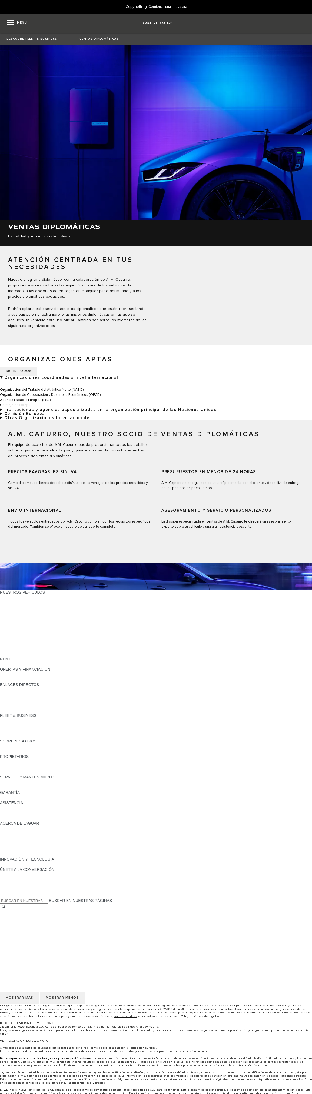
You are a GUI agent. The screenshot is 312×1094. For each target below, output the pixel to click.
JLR (3, 746)
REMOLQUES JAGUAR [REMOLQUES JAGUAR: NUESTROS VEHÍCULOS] (20, 638)
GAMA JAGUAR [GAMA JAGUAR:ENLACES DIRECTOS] (14, 690)
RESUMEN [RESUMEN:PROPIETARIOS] (9, 762)
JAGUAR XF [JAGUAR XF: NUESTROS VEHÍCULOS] (11, 623)
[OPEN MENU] (17, 23)
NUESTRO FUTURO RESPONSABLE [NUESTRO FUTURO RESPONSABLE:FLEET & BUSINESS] (33, 731)
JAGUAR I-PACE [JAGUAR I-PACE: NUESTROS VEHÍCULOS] (14, 607)
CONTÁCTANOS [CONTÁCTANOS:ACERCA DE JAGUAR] (14, 839)
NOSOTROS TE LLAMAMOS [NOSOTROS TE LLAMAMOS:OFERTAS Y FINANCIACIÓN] (25, 679)
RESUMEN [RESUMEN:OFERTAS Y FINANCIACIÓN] (9, 674)
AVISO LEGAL (12, 922)
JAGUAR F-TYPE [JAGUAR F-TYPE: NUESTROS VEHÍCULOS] (15, 613)
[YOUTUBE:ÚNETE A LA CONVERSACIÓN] (11, 885)
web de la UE (151, 1012)
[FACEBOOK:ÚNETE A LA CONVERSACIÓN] (13, 890)
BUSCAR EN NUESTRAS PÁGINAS (80, 900)
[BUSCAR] (4, 907)
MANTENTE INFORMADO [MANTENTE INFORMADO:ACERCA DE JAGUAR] (23, 844)
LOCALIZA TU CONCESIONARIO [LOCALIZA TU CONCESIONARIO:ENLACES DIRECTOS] (29, 695)
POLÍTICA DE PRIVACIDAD (24, 927)
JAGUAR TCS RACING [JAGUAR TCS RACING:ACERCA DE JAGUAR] (20, 833)
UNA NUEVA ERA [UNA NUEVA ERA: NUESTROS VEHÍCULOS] (15, 654)
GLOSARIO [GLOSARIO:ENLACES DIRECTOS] (10, 700)
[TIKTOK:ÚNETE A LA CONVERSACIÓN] (9, 880)
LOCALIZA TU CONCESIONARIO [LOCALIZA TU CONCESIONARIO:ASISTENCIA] (29, 813)
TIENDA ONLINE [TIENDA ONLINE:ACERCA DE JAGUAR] (14, 849)
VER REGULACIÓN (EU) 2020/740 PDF (25, 1040)
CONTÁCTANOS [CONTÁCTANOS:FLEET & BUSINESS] (14, 736)
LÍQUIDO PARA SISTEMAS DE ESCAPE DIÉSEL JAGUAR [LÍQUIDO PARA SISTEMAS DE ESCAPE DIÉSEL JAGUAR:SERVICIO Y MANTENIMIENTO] (51, 787)
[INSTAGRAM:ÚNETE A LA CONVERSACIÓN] (13, 874)
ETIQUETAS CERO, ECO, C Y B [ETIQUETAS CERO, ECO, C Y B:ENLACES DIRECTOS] (28, 710)
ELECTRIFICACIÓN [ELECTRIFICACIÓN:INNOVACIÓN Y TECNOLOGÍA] (17, 864)
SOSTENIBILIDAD (16, 751)
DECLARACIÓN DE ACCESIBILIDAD (32, 948)
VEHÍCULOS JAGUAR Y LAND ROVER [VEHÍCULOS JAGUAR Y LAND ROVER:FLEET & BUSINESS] (34, 726)
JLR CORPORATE (16, 938)
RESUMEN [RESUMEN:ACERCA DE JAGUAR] (9, 828)
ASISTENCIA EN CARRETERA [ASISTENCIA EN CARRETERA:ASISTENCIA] (27, 808)
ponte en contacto (126, 1016)
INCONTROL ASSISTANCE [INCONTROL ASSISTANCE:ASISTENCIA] (24, 818)
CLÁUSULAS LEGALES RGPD (27, 943)
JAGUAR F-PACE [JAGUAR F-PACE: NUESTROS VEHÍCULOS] (15, 597)
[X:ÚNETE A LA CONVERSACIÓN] (4, 895)
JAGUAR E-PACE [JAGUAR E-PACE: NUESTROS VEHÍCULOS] (15, 602)
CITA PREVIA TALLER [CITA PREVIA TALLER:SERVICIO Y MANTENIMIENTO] (19, 782)
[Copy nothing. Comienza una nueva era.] (157, 7)
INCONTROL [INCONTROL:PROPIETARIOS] (11, 767)
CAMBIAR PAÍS (13, 912)
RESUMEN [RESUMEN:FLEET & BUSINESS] (9, 720)
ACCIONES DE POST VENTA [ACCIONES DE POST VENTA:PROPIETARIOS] (26, 772)
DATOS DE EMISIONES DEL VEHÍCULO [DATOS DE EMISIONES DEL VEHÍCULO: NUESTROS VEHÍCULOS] (35, 649)
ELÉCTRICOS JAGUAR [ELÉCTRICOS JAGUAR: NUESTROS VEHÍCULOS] (21, 633)
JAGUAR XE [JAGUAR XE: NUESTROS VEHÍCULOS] (11, 618)
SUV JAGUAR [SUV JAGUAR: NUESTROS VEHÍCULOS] (12, 628)
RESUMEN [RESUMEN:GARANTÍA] (9, 797)
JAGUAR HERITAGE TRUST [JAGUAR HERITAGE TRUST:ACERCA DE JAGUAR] (25, 854)
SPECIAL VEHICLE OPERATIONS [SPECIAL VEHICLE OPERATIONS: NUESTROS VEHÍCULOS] (30, 643)
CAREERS (9, 917)
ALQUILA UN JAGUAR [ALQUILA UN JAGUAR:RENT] (20, 664)
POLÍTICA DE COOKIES (21, 933)
